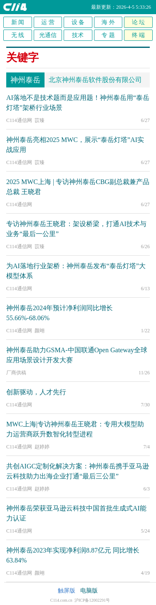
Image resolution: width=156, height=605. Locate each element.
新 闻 (18, 22)
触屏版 (66, 591)
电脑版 (89, 591)
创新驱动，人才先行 (36, 392)
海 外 (108, 22)
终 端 (138, 35)
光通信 (48, 35)
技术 (78, 35)
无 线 (18, 35)
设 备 (78, 22)
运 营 (47, 22)
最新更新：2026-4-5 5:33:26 (121, 7)
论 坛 (138, 22)
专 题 (108, 35)
